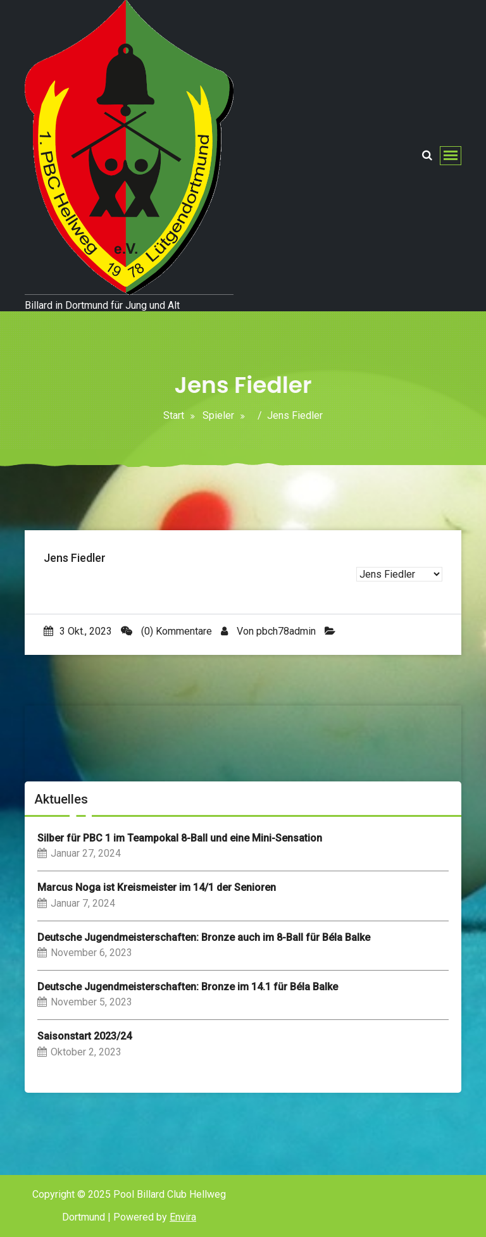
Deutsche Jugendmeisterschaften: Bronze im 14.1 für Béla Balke (187, 987)
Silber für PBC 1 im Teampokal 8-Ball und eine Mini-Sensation (179, 838)
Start (173, 415)
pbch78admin (286, 631)
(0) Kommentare (166, 631)
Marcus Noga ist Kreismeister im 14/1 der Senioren (156, 887)
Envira (183, 1217)
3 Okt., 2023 (78, 631)
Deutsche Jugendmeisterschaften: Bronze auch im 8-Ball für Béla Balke (203, 937)
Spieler (218, 415)
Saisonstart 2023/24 (84, 1036)
